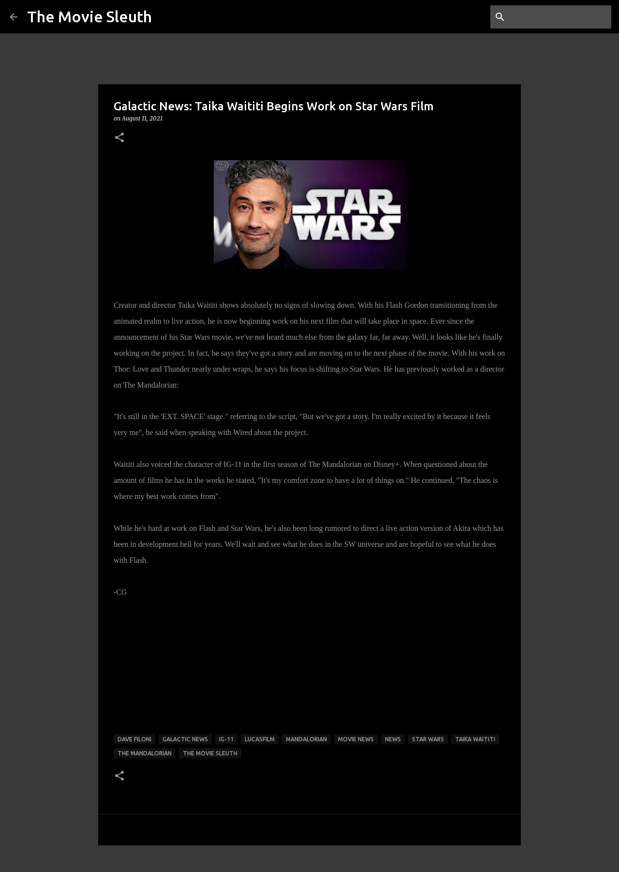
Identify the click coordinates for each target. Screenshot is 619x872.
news (393, 739)
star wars (428, 739)
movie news (356, 739)
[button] (119, 138)
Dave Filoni (134, 739)
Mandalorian (306, 739)
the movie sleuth (210, 753)
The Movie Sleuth (89, 16)
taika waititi (475, 739)
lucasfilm (260, 739)
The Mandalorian (145, 753)
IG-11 (226, 739)
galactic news (185, 739)
